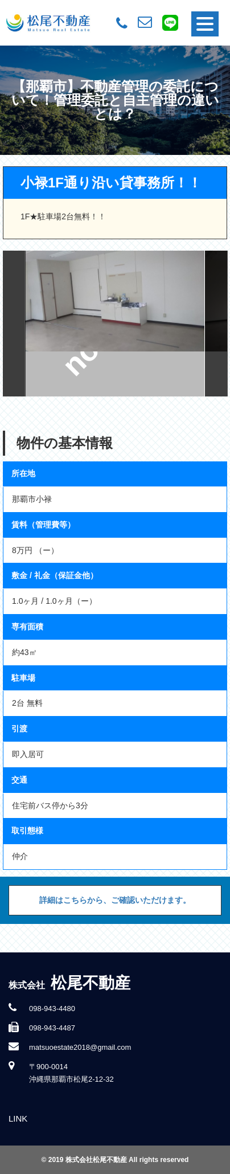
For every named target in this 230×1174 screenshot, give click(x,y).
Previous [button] (14, 323)
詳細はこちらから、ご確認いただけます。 (115, 900)
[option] (115, 323)
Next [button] (216, 323)
